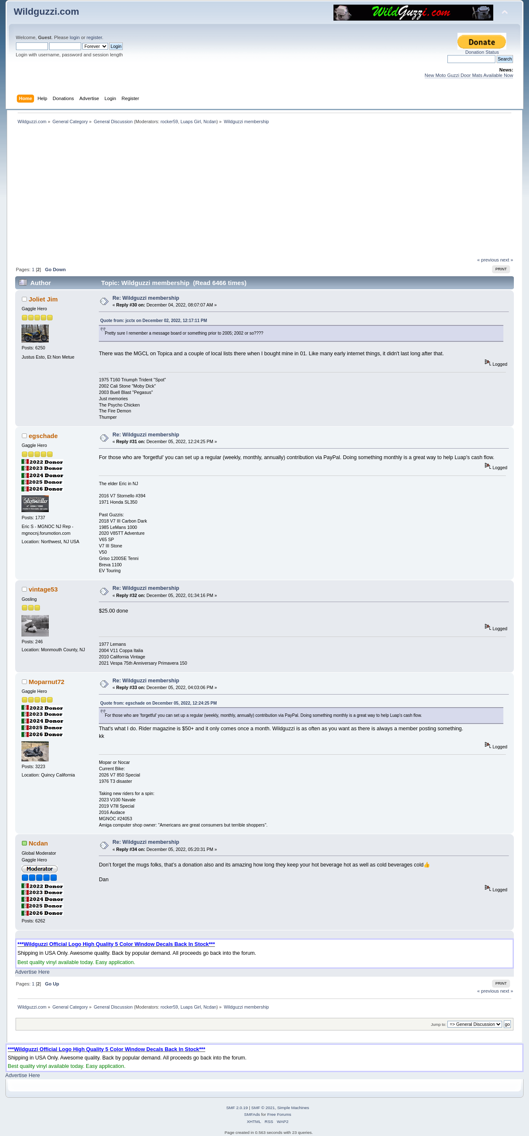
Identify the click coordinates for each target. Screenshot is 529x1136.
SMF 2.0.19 (237, 1107)
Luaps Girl (190, 121)
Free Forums (279, 1114)
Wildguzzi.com (46, 11)
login (75, 37)
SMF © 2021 (263, 1107)
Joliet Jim (43, 299)
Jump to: (439, 1024)
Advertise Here (32, 972)
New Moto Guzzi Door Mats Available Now (469, 75)
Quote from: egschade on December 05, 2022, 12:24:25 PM (158, 703)
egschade (43, 435)
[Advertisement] (264, 194)
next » (506, 259)
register (94, 37)
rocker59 (169, 121)
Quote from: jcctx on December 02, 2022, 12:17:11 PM (153, 320)
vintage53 (43, 589)
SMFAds (252, 1114)
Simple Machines (293, 1107)
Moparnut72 (46, 681)
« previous (488, 259)
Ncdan (210, 121)
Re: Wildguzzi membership (145, 298)
